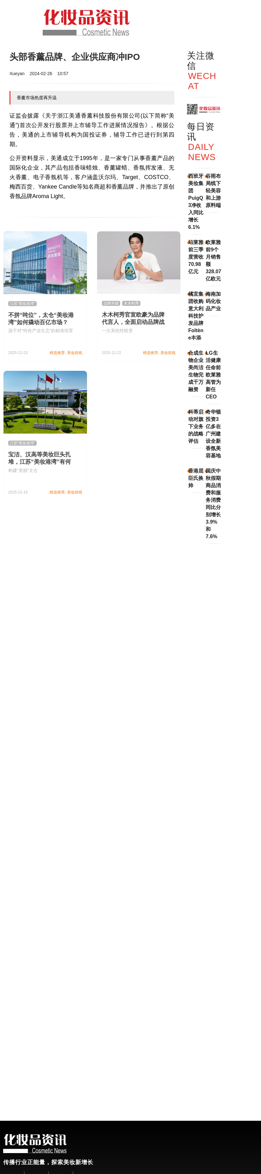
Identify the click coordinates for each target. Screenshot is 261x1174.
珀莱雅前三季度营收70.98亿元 (195, 257)
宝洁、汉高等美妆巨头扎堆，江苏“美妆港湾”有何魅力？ (39, 461)
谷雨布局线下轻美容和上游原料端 (213, 190)
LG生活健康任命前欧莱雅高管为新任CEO (213, 374)
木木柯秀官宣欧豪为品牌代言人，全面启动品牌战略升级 (133, 322)
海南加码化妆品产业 (213, 301)
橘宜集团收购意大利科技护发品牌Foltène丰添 (195, 315)
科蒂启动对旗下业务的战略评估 (195, 426)
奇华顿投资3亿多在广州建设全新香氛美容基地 (213, 433)
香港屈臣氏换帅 (195, 478)
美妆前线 (74, 353)
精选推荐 (57, 353)
